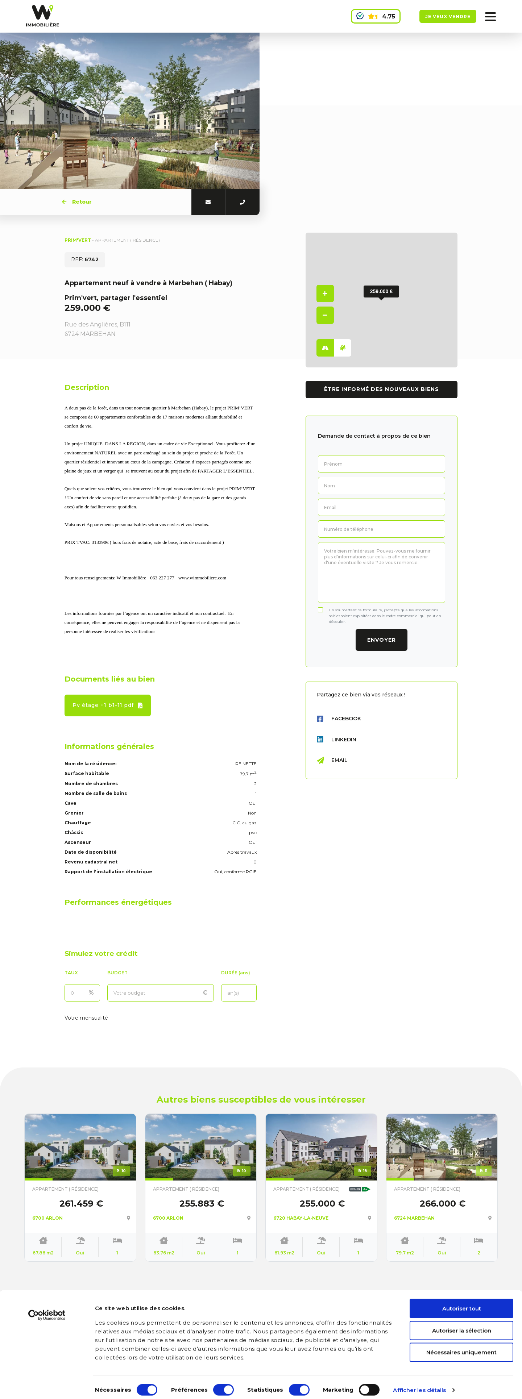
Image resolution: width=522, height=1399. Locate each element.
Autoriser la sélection (461, 1324)
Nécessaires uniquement (461, 1347)
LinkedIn (336, 739)
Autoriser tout (461, 1303)
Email (332, 760)
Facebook (339, 719)
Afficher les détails (419, 1384)
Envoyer (381, 640)
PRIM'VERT (78, 240)
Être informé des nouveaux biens (381, 389)
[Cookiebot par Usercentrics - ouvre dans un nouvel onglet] (47, 1309)
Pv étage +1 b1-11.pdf (107, 705)
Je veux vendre (448, 16)
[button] (381, 296)
